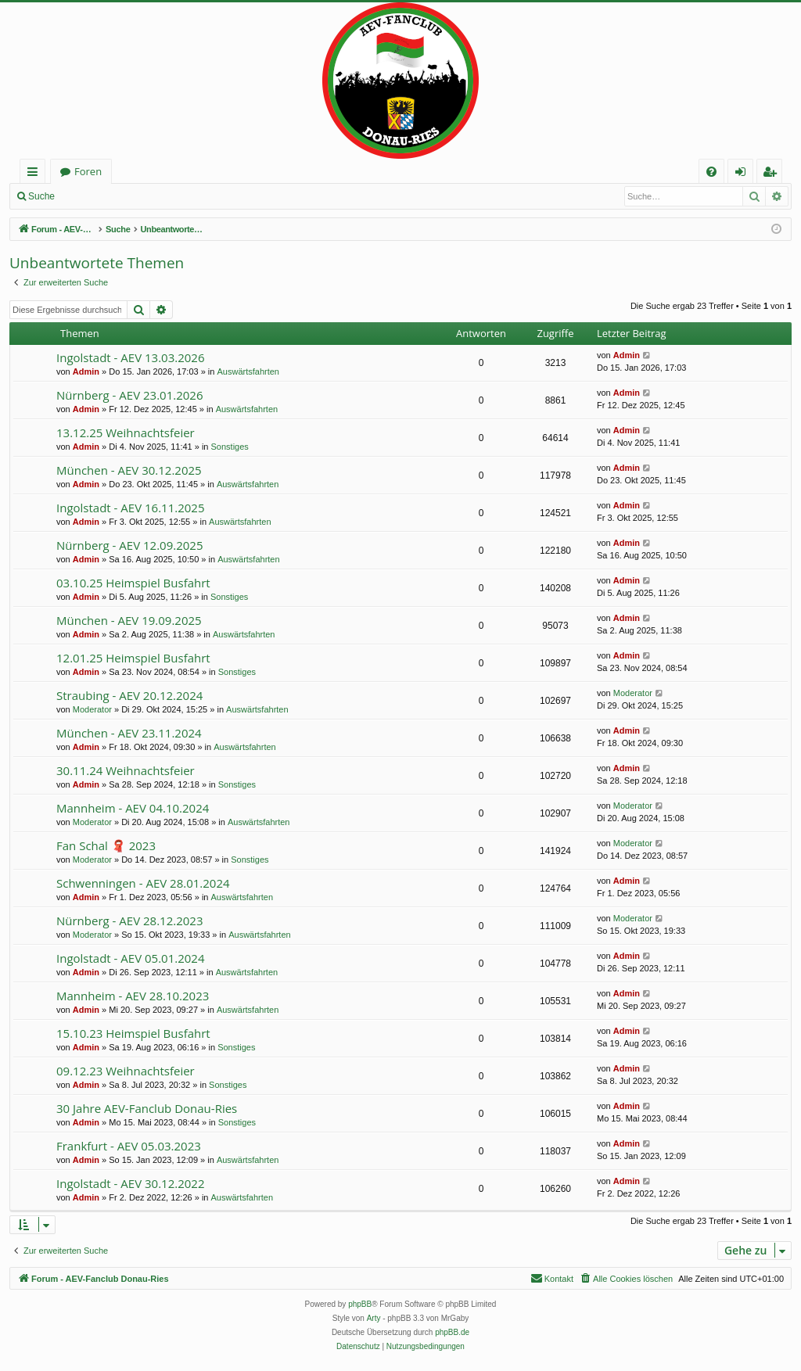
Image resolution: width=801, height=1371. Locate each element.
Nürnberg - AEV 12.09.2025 (129, 545)
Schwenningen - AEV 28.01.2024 (143, 883)
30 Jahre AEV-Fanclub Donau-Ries (146, 1108)
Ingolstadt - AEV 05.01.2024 (130, 958)
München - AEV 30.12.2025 (129, 470)
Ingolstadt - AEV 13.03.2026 (130, 357)
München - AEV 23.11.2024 (129, 733)
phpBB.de (452, 1332)
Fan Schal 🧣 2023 (106, 845)
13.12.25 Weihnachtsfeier (125, 432)
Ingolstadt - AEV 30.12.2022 (130, 1183)
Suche (41, 196)
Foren (88, 171)
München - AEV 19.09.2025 (129, 620)
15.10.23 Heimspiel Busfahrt (133, 1033)
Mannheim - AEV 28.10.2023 (132, 995)
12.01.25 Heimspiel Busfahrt (133, 658)
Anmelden (98, 196)
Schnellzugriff (36, 174)
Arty (374, 1318)
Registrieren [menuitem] (772, 174)
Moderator (92, 709)
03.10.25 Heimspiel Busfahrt (133, 582)
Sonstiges (230, 446)
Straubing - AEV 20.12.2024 (129, 695)
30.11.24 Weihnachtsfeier (125, 770)
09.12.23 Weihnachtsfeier (125, 1070)
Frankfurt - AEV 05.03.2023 (128, 1146)
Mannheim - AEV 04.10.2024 (132, 808)
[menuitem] (711, 172)
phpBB (360, 1304)
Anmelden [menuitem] (745, 174)
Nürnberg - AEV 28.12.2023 (129, 920)
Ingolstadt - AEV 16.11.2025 (130, 507)
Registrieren (168, 196)
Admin (86, 371)
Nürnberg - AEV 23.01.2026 (129, 395)
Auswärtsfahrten (248, 371)
